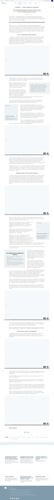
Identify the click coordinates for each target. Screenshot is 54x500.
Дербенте (14, 25)
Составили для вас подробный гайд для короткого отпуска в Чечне (41, 461)
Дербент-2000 (19, 437)
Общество (29, 437)
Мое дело (46, 437)
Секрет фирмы (24, 437)
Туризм (14, 437)
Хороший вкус (41, 437)
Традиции (33, 437)
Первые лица (12, 0)
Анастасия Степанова (13, 427)
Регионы (2, 0)
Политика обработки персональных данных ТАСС (27, 494)
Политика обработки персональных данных (15, 494)
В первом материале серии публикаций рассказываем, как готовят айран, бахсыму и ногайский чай (26, 481)
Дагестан (11, 437)
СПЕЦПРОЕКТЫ (7, 0)
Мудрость (37, 437)
